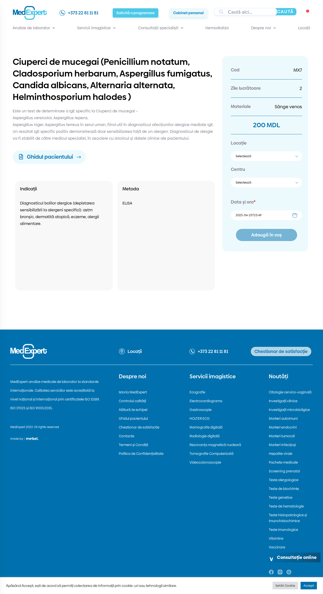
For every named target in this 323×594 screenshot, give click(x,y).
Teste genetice (280, 497)
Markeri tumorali (282, 436)
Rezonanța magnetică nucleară (215, 444)
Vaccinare (277, 547)
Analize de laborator (34, 28)
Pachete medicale (283, 462)
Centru (238, 169)
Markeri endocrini (283, 427)
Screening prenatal (284, 471)
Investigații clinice (283, 401)
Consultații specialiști (160, 28)
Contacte (126, 436)
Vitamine (276, 538)
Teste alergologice (283, 479)
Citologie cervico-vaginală (290, 392)
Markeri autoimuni (283, 418)
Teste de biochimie (284, 488)
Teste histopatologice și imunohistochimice (288, 518)
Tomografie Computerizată (211, 453)
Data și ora (243, 202)
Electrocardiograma (206, 401)
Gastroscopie (201, 409)
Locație (239, 143)
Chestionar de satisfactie (139, 427)
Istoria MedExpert (133, 392)
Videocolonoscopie (205, 462)
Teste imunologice (283, 529)
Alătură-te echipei (133, 409)
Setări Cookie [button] (285, 585)
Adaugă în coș (266, 235)
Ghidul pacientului (133, 418)
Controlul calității (132, 401)
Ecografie (197, 392)
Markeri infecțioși (282, 444)
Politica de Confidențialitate (141, 453)
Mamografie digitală (206, 427)
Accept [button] (308, 585)
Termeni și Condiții (133, 444)
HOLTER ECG (200, 418)
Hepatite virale (280, 453)
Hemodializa (217, 28)
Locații (304, 28)
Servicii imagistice (96, 28)
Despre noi (263, 28)
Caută (285, 12)
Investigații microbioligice (289, 409)
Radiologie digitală (205, 436)
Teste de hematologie (286, 506)
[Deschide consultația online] (297, 557)
